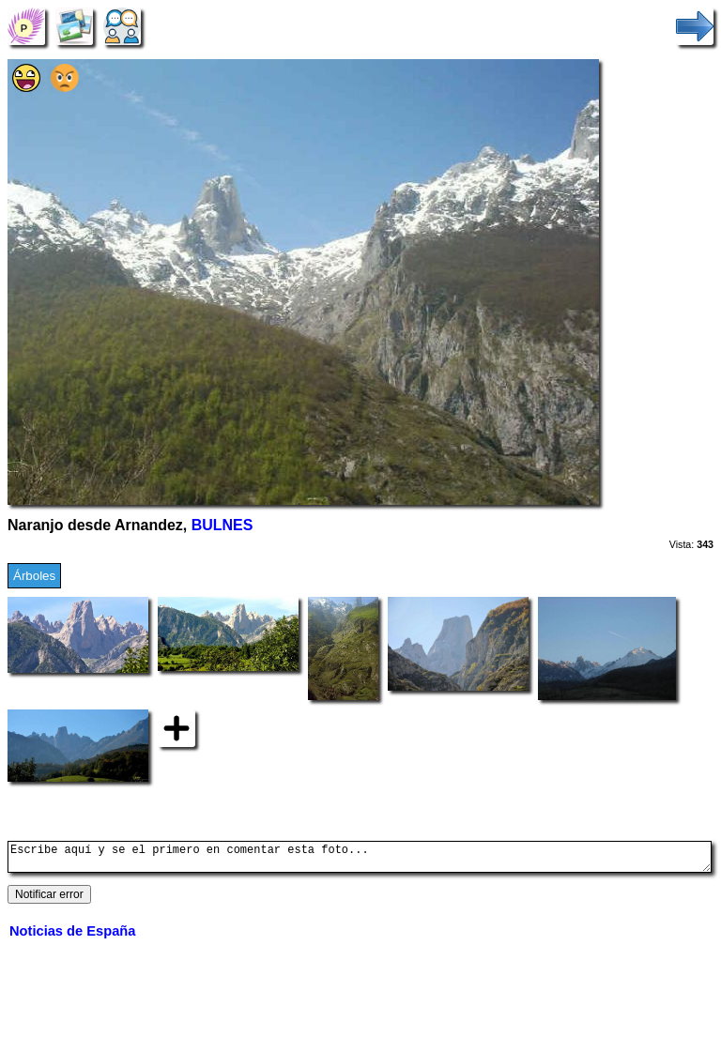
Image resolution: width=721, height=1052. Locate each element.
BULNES (222, 525)
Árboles (34, 576)
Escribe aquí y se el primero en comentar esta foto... (360, 859)
